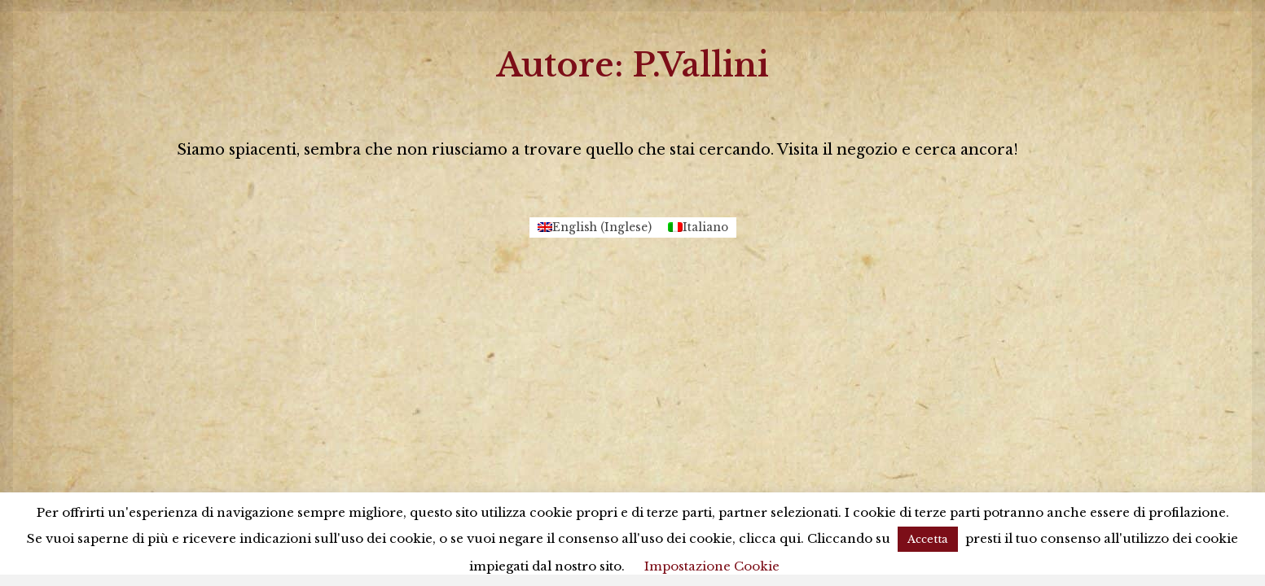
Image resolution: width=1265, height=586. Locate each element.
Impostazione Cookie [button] (712, 566)
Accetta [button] (927, 539)
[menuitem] (594, 227)
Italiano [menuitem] (705, 227)
